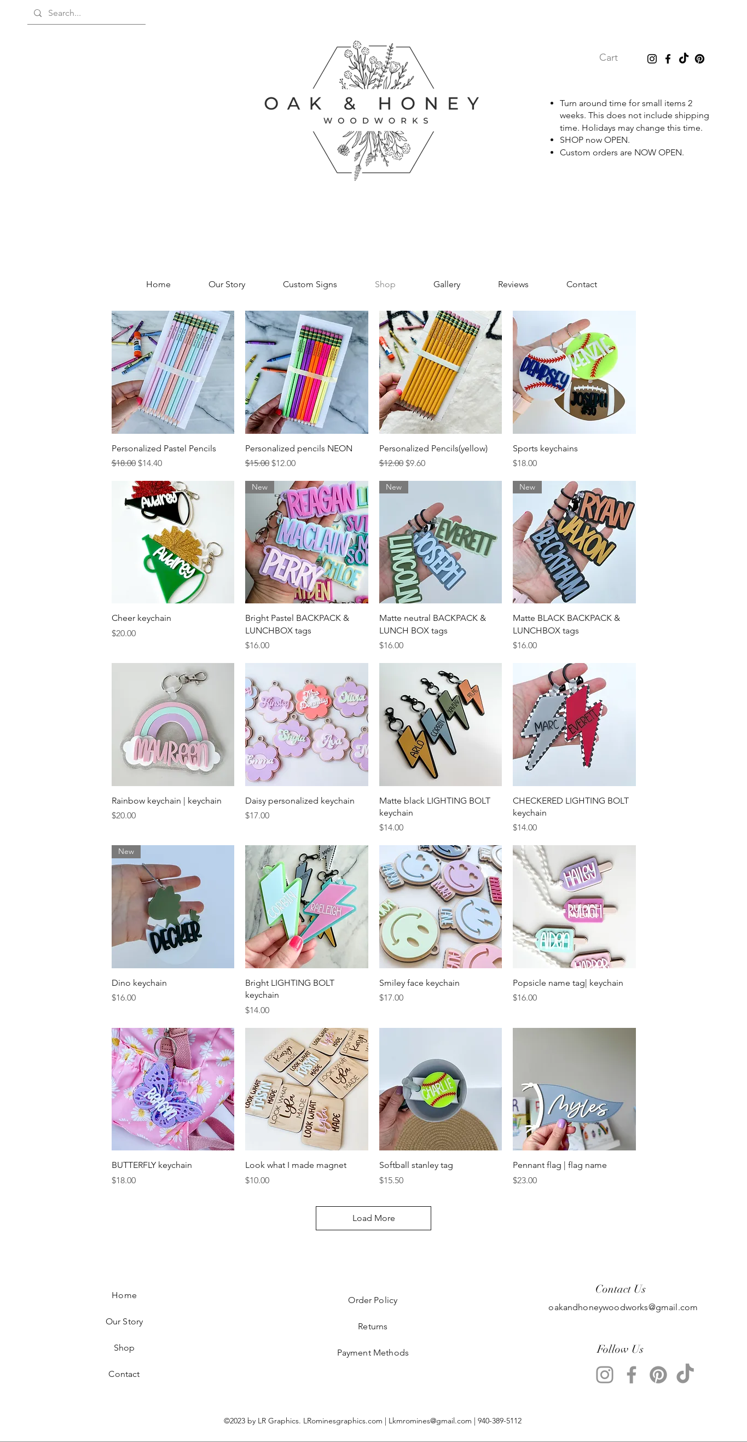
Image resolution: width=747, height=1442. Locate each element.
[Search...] (85, 13)
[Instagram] (652, 59)
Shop (124, 1347)
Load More (373, 1218)
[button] (617, 57)
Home (124, 1295)
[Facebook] (668, 59)
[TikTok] (683, 59)
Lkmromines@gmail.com (430, 1421)
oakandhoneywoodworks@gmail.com (623, 1307)
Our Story (124, 1321)
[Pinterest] (699, 59)
